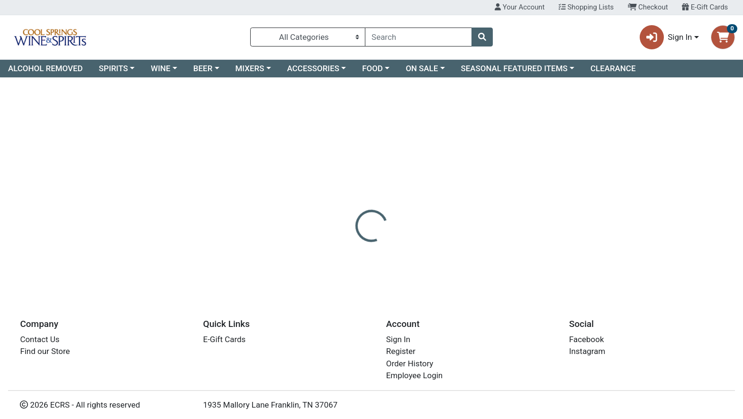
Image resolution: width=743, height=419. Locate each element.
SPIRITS (113, 68)
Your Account (519, 7)
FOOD (372, 68)
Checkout (648, 7)
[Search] (418, 37)
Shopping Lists (586, 7)
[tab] (336, 188)
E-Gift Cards (705, 7)
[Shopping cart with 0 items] (723, 37)
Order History (410, 363)
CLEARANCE (613, 68)
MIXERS (250, 68)
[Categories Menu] (307, 37)
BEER (203, 68)
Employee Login (414, 376)
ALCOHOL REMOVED (45, 68)
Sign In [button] (666, 37)
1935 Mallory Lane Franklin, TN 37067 (270, 405)
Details (336, 189)
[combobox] (418, 37)
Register (401, 351)
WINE (160, 68)
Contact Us (39, 339)
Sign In (398, 339)
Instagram (587, 351)
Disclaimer (381, 189)
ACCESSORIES (313, 68)
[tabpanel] (526, 225)
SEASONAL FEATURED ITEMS (514, 68)
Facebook (586, 339)
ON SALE (422, 68)
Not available (631, 134)
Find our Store (45, 351)
